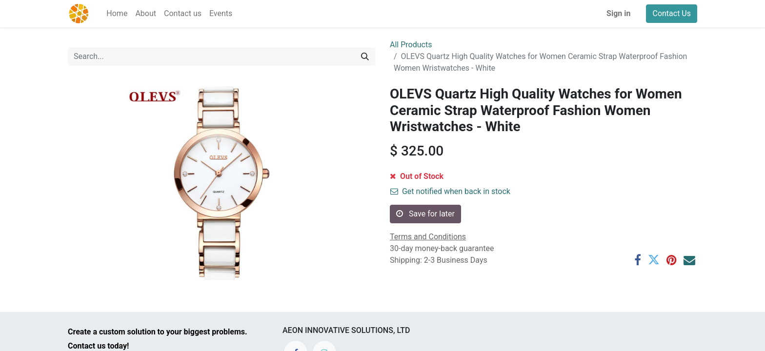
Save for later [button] (425, 213)
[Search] (365, 56)
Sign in (618, 13)
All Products (411, 44)
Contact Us (671, 13)
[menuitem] (116, 13)
